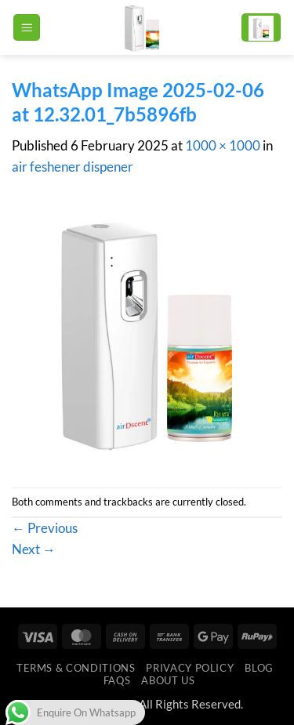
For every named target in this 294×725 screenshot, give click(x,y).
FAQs (117, 680)
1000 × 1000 (222, 145)
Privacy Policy (190, 668)
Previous (45, 528)
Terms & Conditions (76, 668)
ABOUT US (167, 680)
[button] (26, 27)
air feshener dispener (72, 166)
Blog (259, 668)
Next (34, 549)
